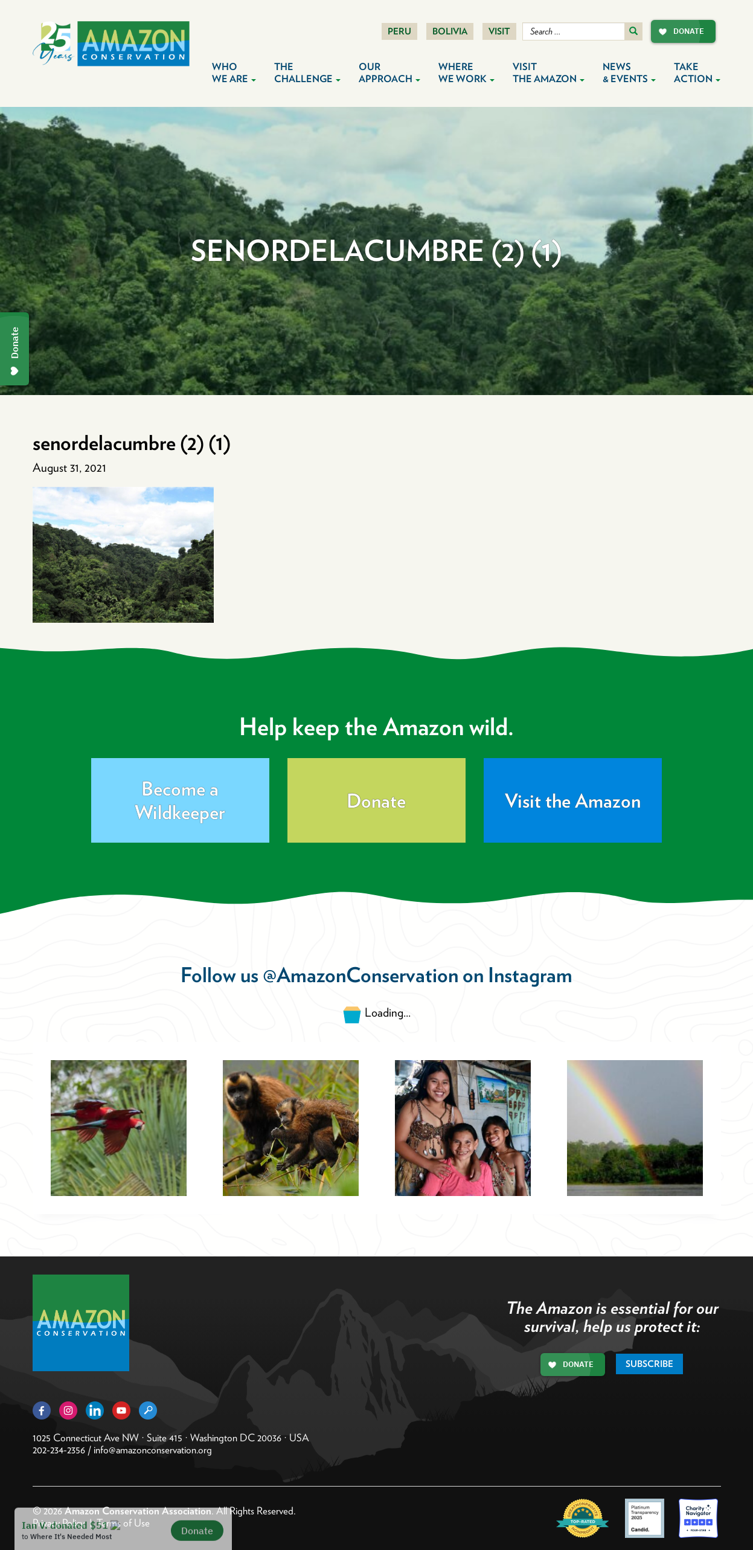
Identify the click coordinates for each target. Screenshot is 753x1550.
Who (234, 73)
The (307, 73)
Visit (499, 31)
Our (389, 73)
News (629, 73)
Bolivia (449, 31)
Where (466, 73)
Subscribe (649, 1364)
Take (697, 73)
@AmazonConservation (360, 974)
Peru (399, 31)
